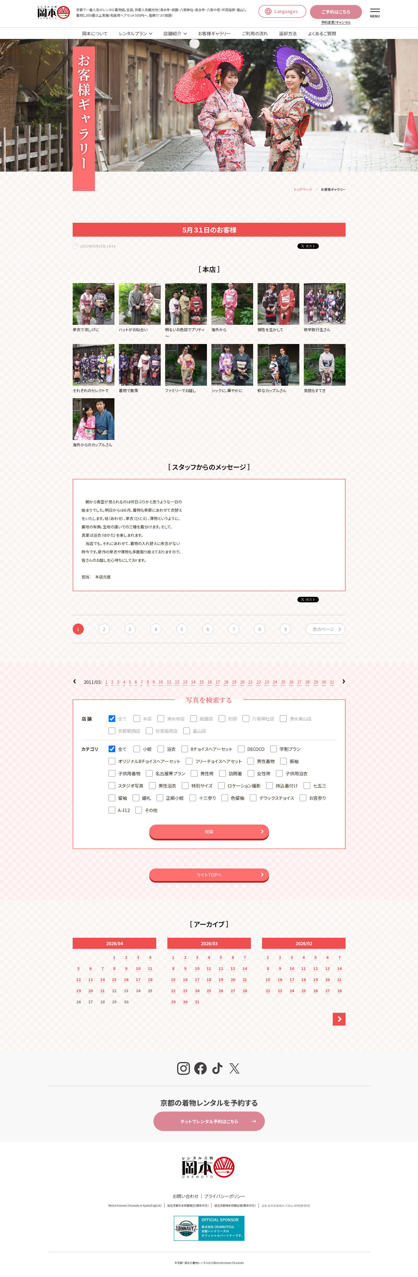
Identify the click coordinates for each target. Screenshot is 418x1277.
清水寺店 (176, 719)
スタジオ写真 (130, 786)
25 (283, 682)
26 (291, 682)
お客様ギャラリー (214, 33)
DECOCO (256, 749)
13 (185, 682)
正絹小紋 (175, 798)
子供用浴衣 (296, 774)
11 (169, 682)
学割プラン (290, 749)
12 (177, 682)
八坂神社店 (263, 719)
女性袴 (263, 774)
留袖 (122, 798)
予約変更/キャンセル (336, 22)
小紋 (147, 749)
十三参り (207, 798)
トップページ (303, 190)
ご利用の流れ (255, 33)
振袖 (294, 762)
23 (267, 682)
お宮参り (317, 798)
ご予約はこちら (336, 11)
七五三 (319, 786)
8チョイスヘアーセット (211, 749)
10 (160, 682)
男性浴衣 (167, 786)
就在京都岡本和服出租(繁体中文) (235, 1206)
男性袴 (207, 774)
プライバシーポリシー (224, 1197)
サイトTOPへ (209, 875)
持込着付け (287, 786)
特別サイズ (201, 786)
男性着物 (266, 762)
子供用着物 (129, 774)
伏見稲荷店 (166, 731)
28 (307, 682)
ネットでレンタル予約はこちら (209, 1122)
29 (316, 682)
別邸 (232, 719)
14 (193, 682)
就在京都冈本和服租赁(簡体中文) (188, 1206)
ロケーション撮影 (244, 786)
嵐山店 (199, 731)
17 (218, 682)
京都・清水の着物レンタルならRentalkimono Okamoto (210, 1263)
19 (234, 682)
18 (226, 682)
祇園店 (206, 719)
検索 (209, 832)
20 (242, 682)
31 (332, 682)
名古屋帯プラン (170, 774)
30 (324, 682)
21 (250, 682)
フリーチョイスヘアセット (218, 762)
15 (201, 682)
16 (209, 682)
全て (122, 719)
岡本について (95, 33)
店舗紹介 (172, 33)
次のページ (323, 630)
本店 (147, 719)
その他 (151, 811)
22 (258, 682)
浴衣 (171, 749)
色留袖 (237, 798)
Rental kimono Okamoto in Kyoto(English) (135, 1206)
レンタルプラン (133, 33)
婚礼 (146, 798)
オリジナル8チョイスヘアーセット (149, 762)
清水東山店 (300, 719)
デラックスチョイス (276, 798)
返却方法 (288, 33)
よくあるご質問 (322, 33)
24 (275, 682)
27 (299, 682)
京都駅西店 (129, 731)
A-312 (124, 811)
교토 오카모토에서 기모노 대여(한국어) (285, 1206)
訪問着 (235, 774)
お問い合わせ (186, 1197)
